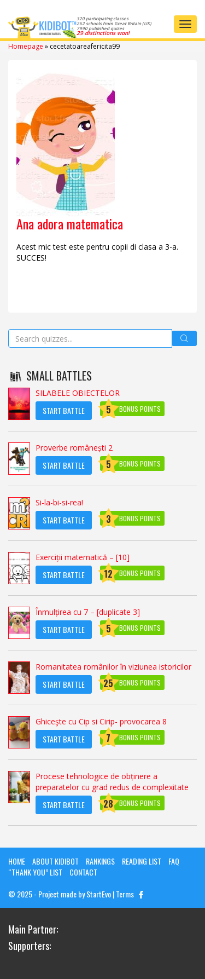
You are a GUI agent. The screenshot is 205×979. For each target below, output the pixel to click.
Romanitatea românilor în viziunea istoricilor (113, 666)
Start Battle (64, 410)
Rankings (100, 861)
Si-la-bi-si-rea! (59, 502)
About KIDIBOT (55, 861)
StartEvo (98, 894)
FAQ (173, 861)
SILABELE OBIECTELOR (78, 393)
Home (16, 861)
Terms (125, 894)
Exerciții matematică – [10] (83, 557)
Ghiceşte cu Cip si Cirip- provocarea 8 (101, 721)
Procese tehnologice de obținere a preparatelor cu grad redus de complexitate (112, 781)
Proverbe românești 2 (74, 447)
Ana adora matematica (69, 223)
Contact (83, 872)
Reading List (141, 861)
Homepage (25, 46)
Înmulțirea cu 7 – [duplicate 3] (88, 612)
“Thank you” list (35, 872)
